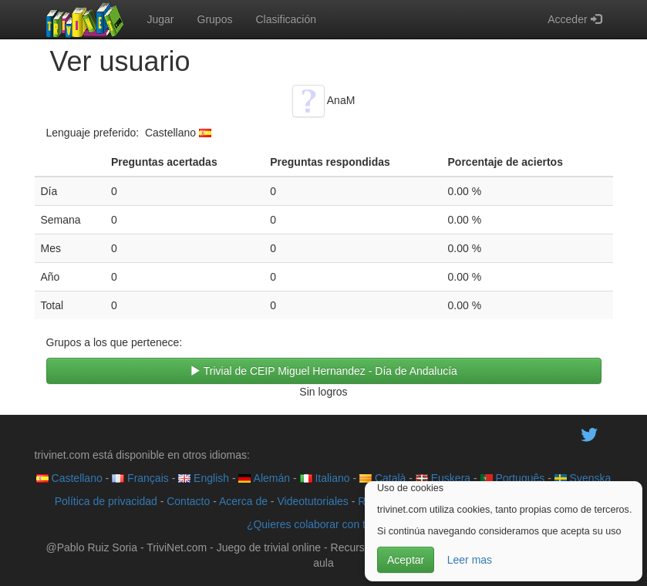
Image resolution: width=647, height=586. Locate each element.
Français (140, 478)
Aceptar (405, 560)
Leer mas (469, 560)
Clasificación (285, 19)
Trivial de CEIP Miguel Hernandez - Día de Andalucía (323, 371)
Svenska (583, 478)
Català (382, 478)
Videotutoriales (312, 501)
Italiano (325, 478)
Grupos (215, 19)
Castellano (69, 478)
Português (512, 478)
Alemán (264, 478)
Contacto (188, 501)
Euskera (443, 478)
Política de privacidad (106, 501)
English (203, 478)
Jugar (160, 19)
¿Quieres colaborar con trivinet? (323, 524)
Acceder (574, 19)
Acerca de (243, 501)
